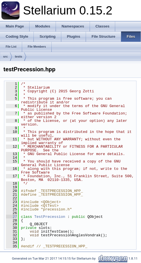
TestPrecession (49, 216)
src (5, 56)
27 (11, 216)
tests (18, 56)
